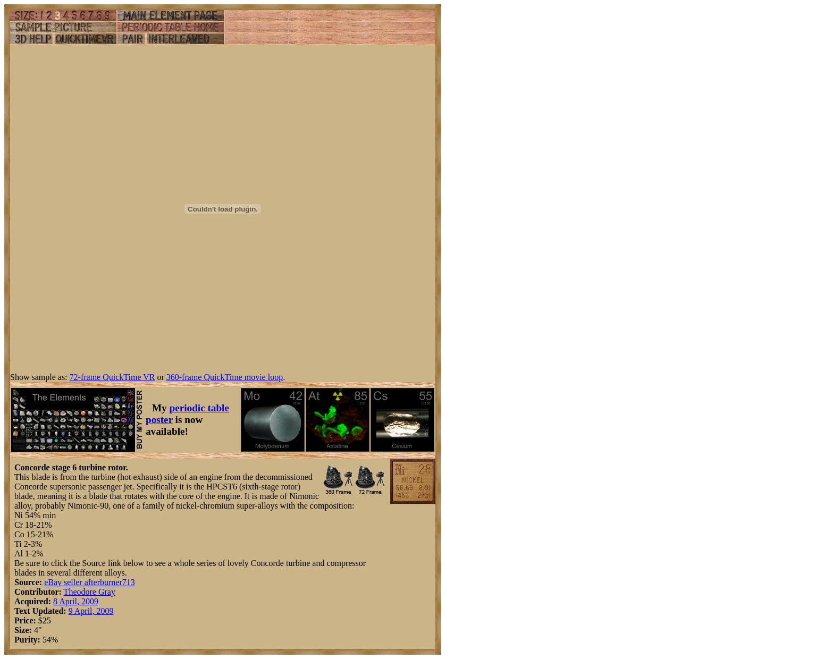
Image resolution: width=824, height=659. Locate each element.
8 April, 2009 (75, 601)
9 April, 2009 (91, 610)
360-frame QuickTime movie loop (224, 377)
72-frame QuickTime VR (112, 377)
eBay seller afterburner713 (89, 582)
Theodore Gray (89, 591)
